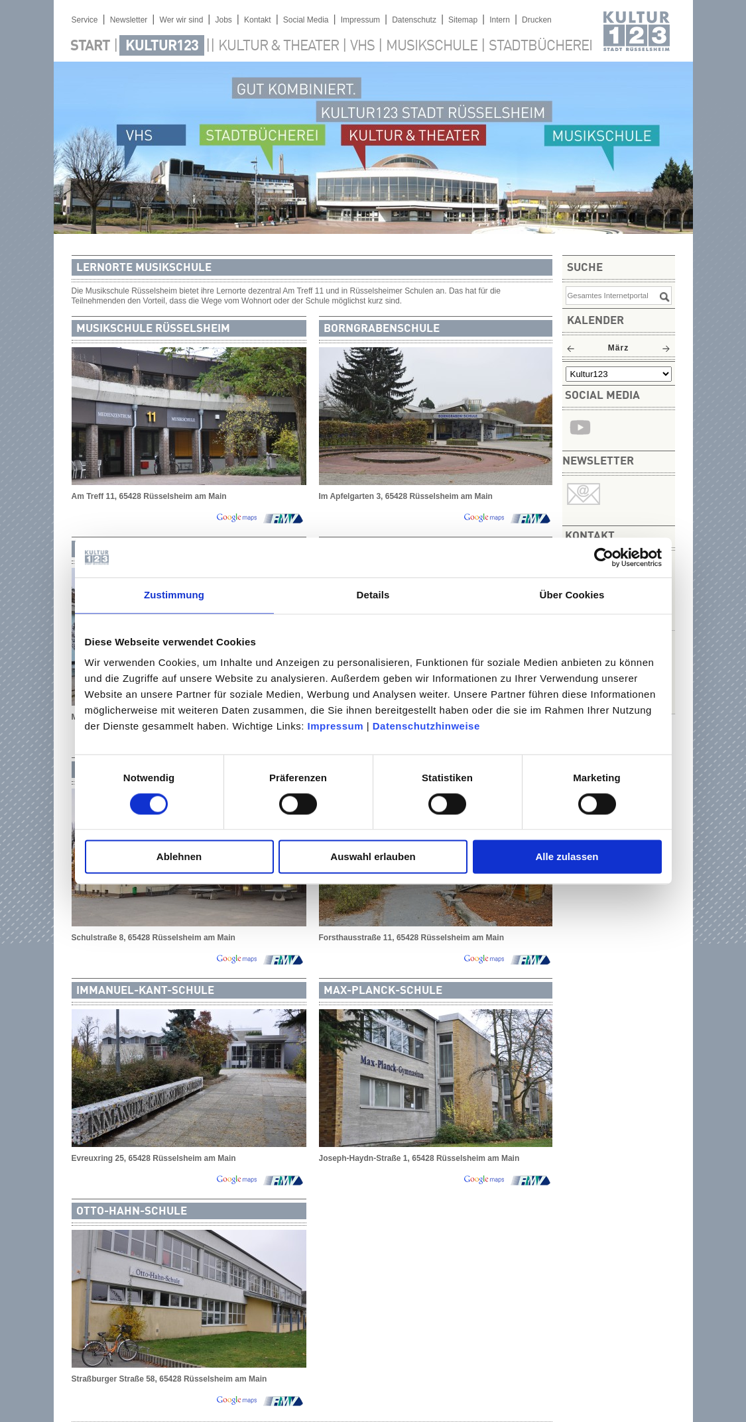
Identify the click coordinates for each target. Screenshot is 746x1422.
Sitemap (462, 20)
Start (90, 46)
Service (85, 20)
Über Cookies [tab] (572, 594)
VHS (362, 46)
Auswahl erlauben (372, 857)
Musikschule (431, 46)
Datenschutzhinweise (426, 726)
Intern (499, 20)
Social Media (306, 20)
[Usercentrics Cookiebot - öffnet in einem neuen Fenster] (604, 557)
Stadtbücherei (540, 46)
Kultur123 (161, 46)
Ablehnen (179, 857)
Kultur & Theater (278, 46)
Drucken (537, 20)
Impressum (335, 726)
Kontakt (257, 20)
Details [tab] (373, 594)
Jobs (223, 20)
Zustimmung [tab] (174, 594)
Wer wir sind (182, 20)
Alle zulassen (566, 857)
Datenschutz (414, 20)
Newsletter (129, 20)
